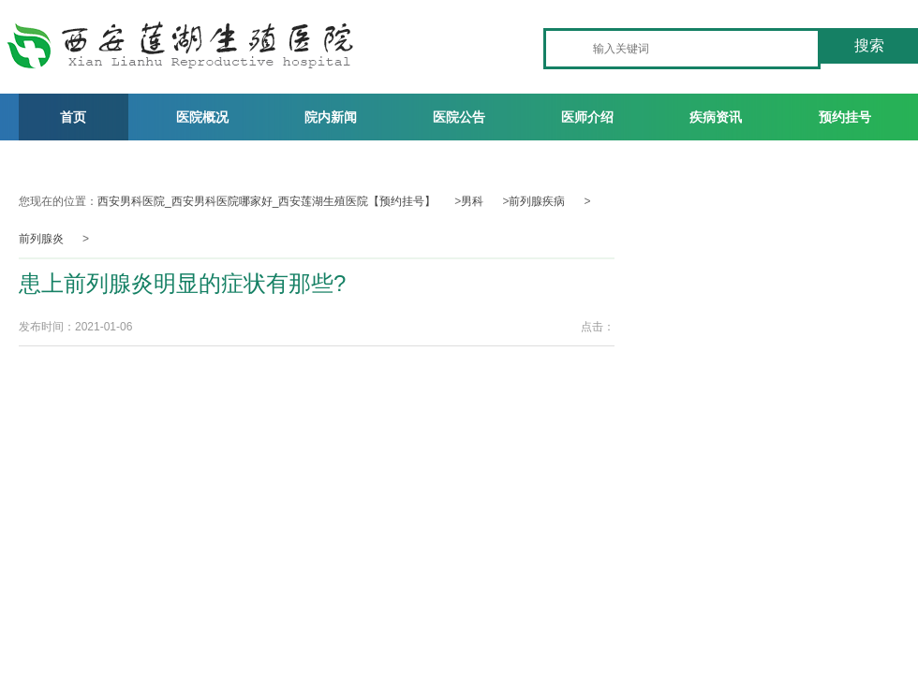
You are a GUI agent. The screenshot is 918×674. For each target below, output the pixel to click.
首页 (73, 117)
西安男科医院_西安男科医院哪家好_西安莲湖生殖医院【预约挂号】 (266, 201)
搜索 (869, 45)
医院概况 (202, 117)
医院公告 (459, 117)
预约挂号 (845, 117)
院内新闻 (330, 117)
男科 (472, 201)
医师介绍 (587, 117)
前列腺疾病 (537, 201)
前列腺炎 (41, 238)
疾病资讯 (715, 117)
